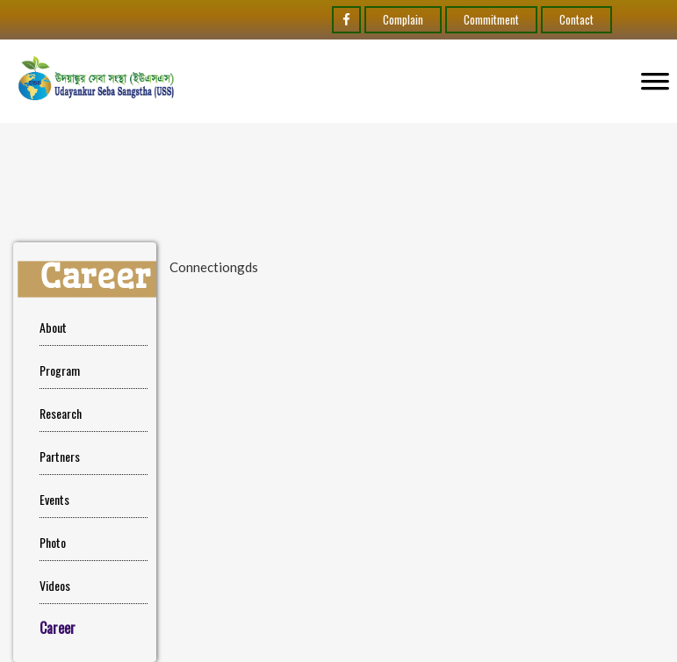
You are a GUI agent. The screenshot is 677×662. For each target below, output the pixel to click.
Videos (55, 585)
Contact (576, 19)
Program (60, 370)
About (53, 327)
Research (61, 413)
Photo (53, 542)
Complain (403, 19)
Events (54, 499)
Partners (60, 456)
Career (58, 627)
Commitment (491, 19)
